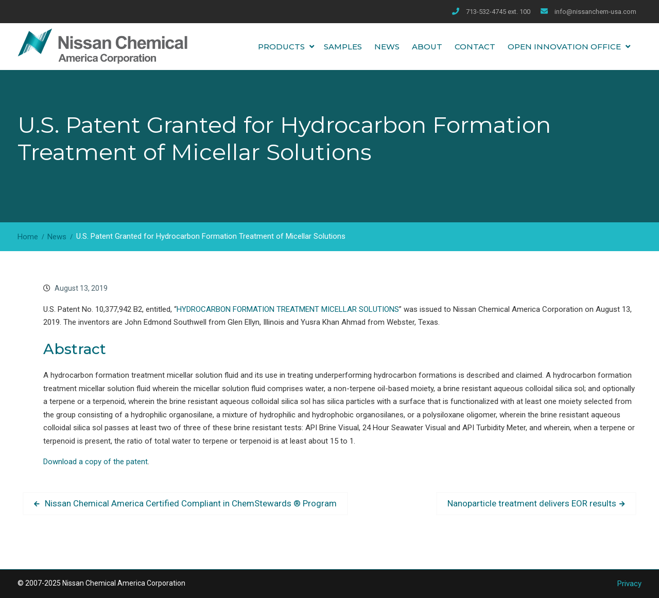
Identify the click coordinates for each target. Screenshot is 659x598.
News (387, 46)
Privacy (629, 583)
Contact (475, 46)
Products (281, 46)
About (427, 46)
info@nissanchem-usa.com (595, 11)
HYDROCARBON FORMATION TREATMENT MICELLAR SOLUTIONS (288, 309)
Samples (343, 46)
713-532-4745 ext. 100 (498, 11)
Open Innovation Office (564, 46)
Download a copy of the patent (95, 461)
